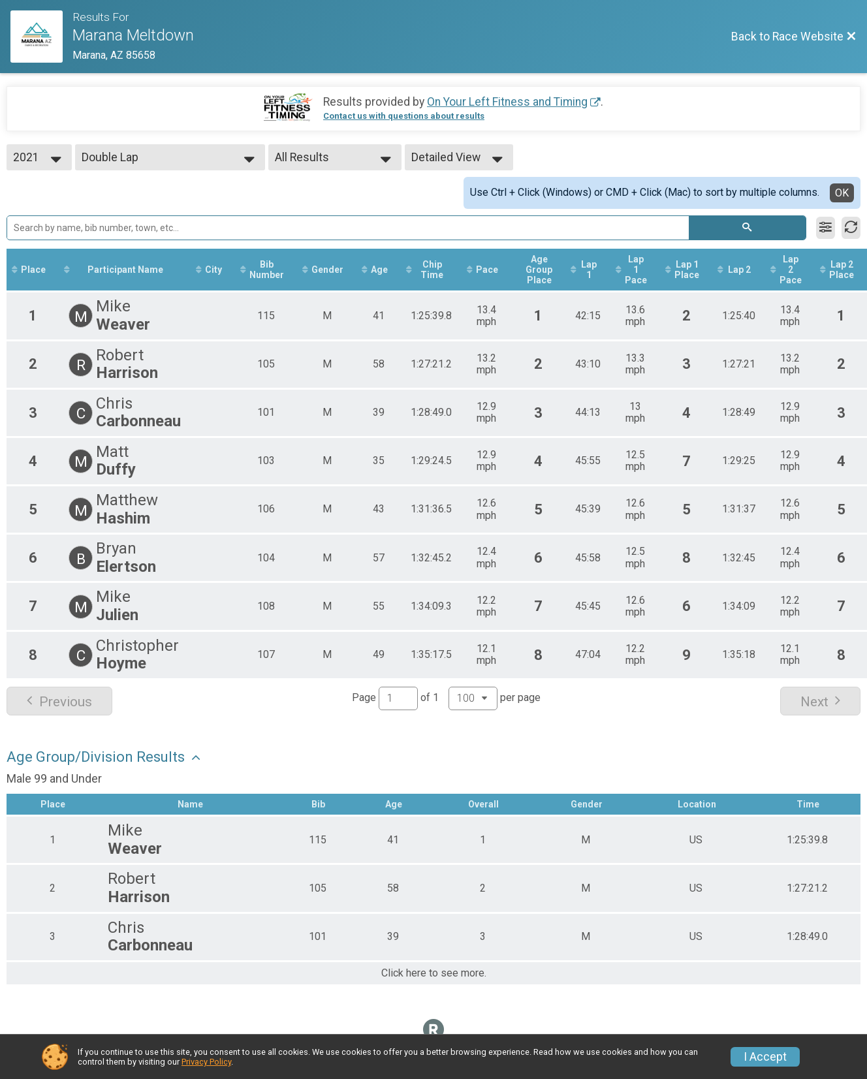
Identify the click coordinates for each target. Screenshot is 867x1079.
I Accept (765, 1056)
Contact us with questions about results (403, 116)
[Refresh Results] (851, 228)
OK (842, 193)
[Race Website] (41, 36)
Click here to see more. (433, 973)
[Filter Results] (825, 228)
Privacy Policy (206, 1062)
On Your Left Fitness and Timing (507, 101)
